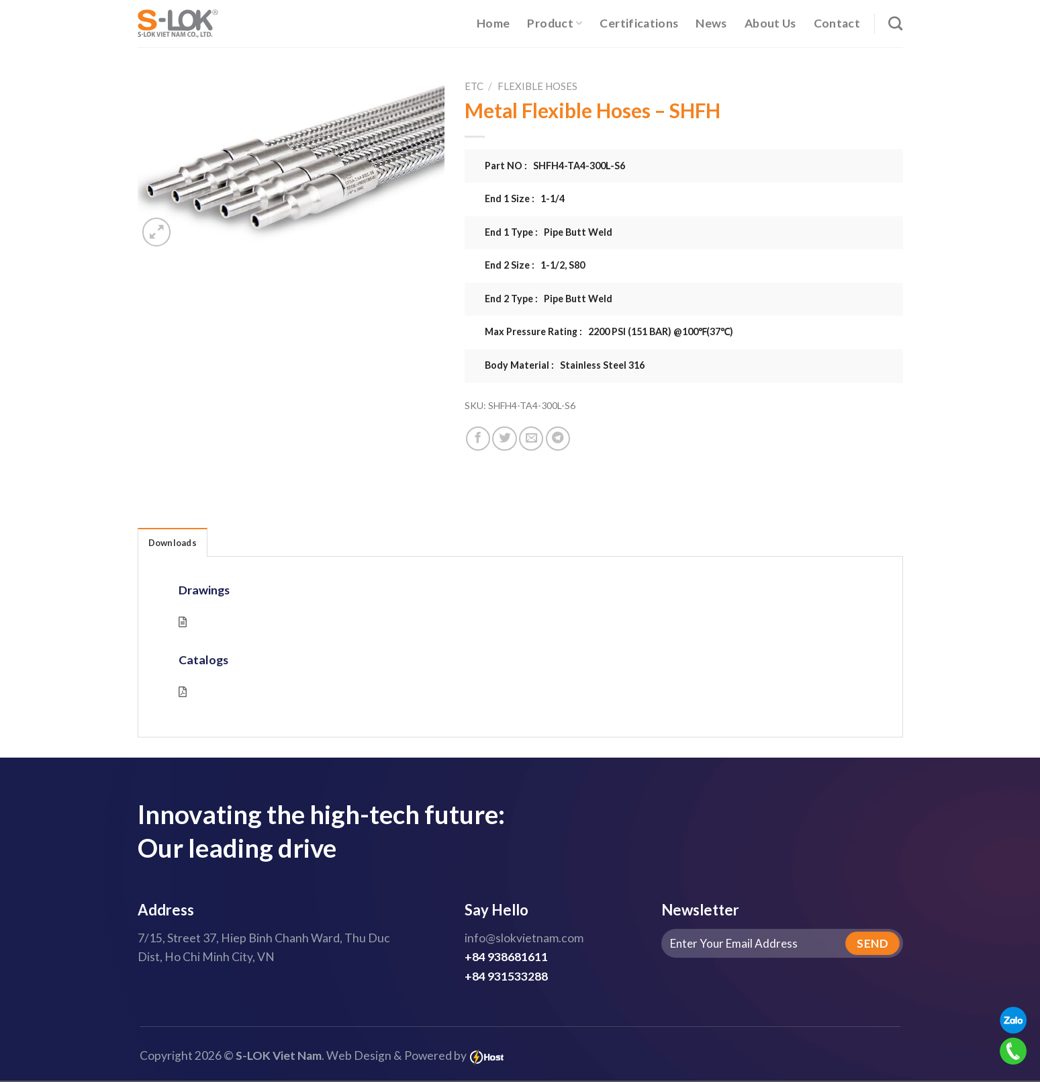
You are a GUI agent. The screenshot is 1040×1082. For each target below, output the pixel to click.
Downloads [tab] (174, 543)
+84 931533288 (506, 977)
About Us (770, 23)
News (711, 23)
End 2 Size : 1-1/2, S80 (535, 265)
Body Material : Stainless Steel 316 (565, 365)
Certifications (639, 23)
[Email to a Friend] (531, 438)
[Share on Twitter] (504, 438)
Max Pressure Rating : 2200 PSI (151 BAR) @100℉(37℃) (609, 331)
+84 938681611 (506, 958)
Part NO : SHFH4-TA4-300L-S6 (555, 165)
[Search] (895, 23)
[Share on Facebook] (478, 438)
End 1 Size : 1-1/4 (525, 198)
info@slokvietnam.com (524, 939)
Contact (837, 23)
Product (554, 23)
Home (493, 23)
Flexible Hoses (537, 86)
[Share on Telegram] (558, 438)
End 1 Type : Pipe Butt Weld (548, 232)
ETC (474, 86)
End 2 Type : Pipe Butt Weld (548, 298)
